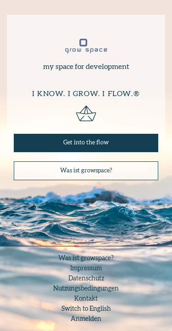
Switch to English (86, 309)
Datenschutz (86, 278)
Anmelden (86, 319)
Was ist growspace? (86, 171)
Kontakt (86, 299)
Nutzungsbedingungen (86, 288)
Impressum (86, 268)
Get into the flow (86, 143)
